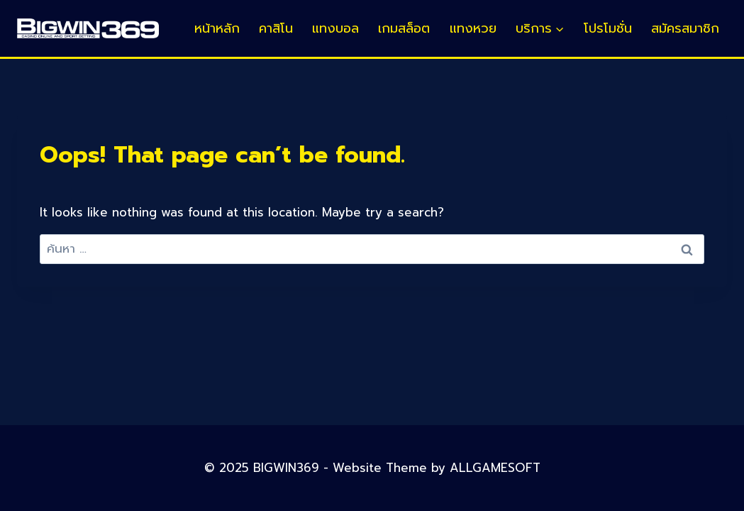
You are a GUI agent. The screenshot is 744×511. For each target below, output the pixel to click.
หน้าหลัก (217, 28)
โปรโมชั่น (608, 28)
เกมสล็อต (404, 28)
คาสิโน (276, 28)
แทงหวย (473, 28)
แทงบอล (335, 28)
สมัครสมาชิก (685, 28)
